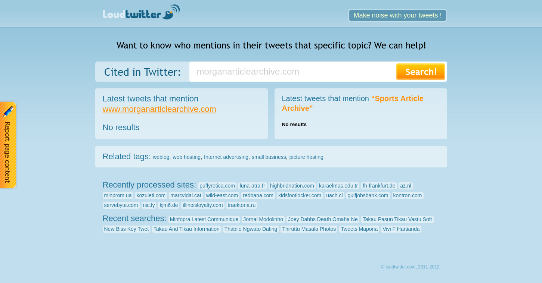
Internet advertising (226, 157)
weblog (161, 157)
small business (269, 157)
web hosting (187, 157)
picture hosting (306, 157)
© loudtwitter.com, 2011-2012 (410, 267)
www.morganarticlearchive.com (159, 109)
